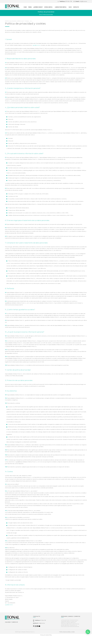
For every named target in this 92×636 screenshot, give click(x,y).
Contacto (76, 7)
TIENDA (30, 7)
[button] (88, 632)
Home (25, 7)
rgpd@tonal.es (36, 45)
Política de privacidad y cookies (67, 631)
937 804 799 (40, 620)
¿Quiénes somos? (38, 7)
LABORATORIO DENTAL (60, 7)
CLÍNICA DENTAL (48, 7)
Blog (70, 7)
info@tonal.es (40, 623)
